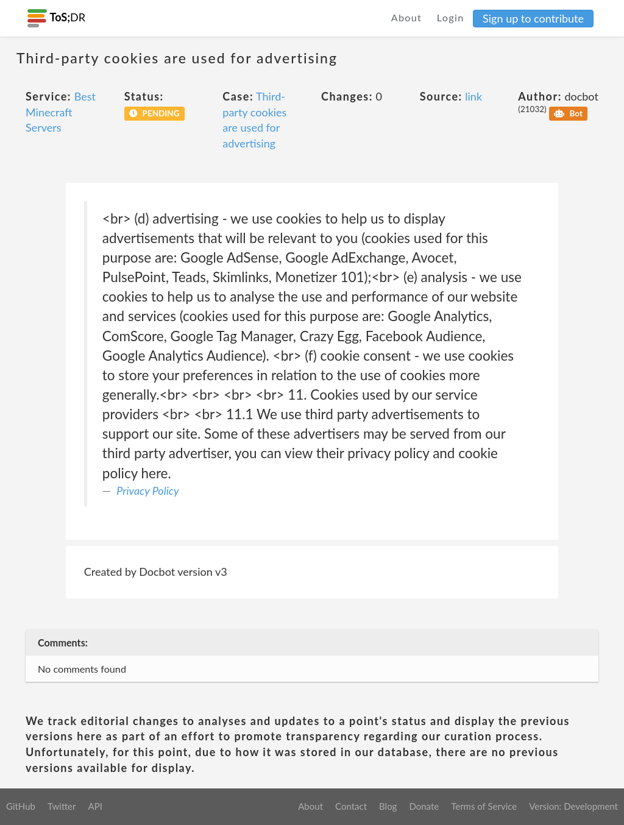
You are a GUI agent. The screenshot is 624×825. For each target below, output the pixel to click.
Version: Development (573, 806)
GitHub (20, 806)
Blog (388, 806)
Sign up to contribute (533, 18)
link (473, 96)
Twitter (62, 806)
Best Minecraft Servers (61, 112)
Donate (424, 806)
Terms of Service (484, 806)
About (406, 17)
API (95, 806)
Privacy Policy (147, 490)
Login (450, 17)
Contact (351, 806)
